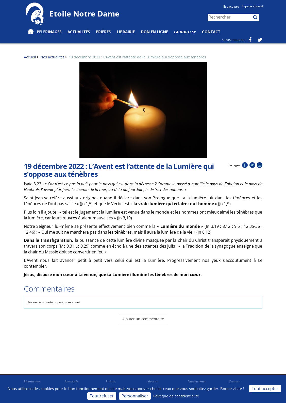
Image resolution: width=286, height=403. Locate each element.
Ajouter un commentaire (143, 318)
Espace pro (231, 6)
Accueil (30, 57)
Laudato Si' (185, 31)
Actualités (72, 381)
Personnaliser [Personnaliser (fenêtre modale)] (135, 396)
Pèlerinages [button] (49, 31)
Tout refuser (102, 396)
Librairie (126, 31)
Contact (211, 31)
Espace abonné (252, 6)
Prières (103, 31)
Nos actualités (52, 57)
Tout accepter (265, 388)
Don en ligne (154, 31)
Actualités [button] (79, 31)
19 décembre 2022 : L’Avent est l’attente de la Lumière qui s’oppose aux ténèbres (137, 57)
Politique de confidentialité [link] (176, 396)
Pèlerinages (32, 381)
